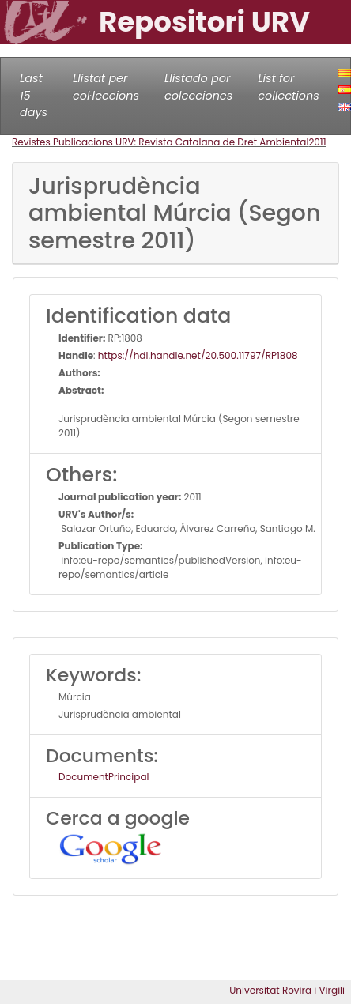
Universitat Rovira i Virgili (287, 990)
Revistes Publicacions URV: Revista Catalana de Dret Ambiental (160, 142)
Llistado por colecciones (198, 87)
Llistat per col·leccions (106, 87)
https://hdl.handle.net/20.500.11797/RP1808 (198, 355)
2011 (317, 142)
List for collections (288, 87)
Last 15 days (33, 95)
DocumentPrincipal (103, 776)
